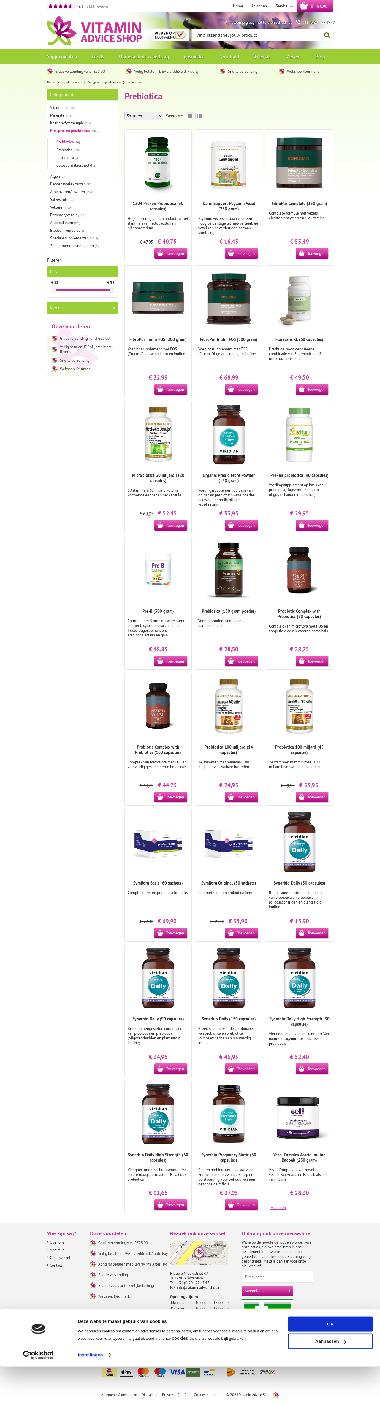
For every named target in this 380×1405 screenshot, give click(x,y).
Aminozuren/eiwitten (71, 191)
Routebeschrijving (187, 1346)
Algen (58, 176)
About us (57, 1249)
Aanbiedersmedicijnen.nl (279, 1320)
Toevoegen (175, 253)
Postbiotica (67, 157)
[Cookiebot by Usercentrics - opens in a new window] (38, 1393)
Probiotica (68, 149)
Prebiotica (68, 142)
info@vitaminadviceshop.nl (199, 1287)
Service (282, 6)
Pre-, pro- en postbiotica (74, 130)
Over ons (57, 1242)
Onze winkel (60, 1257)
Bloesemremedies (67, 230)
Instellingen (90, 1393)
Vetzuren (61, 207)
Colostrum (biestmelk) (76, 165)
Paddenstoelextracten (70, 184)
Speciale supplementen (74, 238)
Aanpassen (330, 1379)
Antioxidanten (65, 222)
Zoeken (325, 35)
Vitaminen (63, 107)
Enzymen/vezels (67, 214)
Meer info (278, 1207)
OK (330, 1362)
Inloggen (259, 6)
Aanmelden (254, 1290)
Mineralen (62, 115)
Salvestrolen (62, 199)
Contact (56, 1265)
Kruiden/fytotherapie (70, 122)
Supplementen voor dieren (74, 245)
